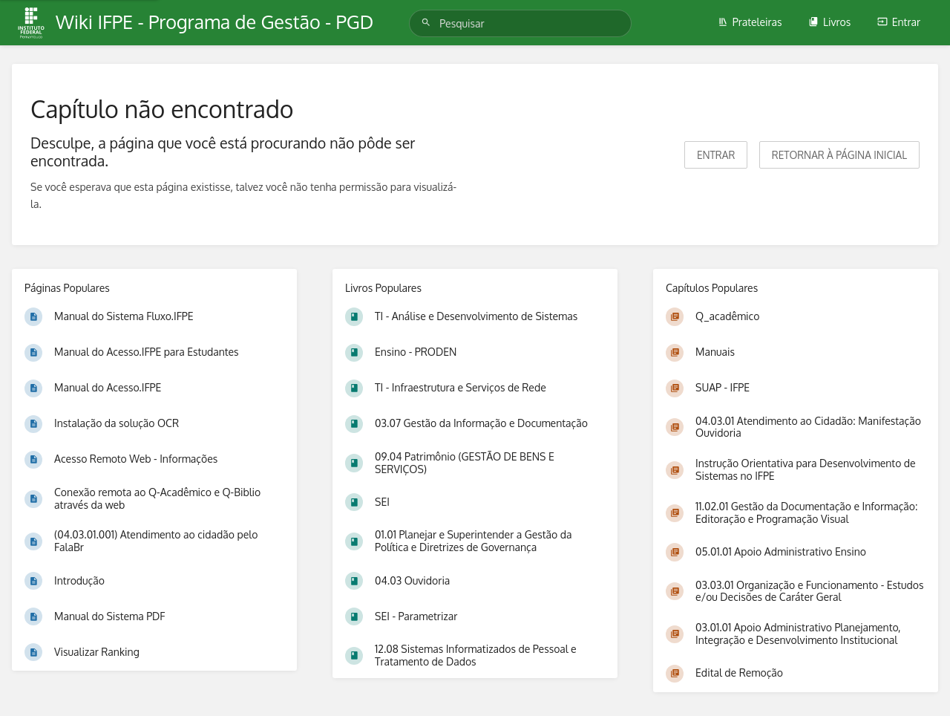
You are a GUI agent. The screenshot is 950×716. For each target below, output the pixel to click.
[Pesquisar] (428, 22)
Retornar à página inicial (839, 155)
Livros (829, 22)
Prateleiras (750, 22)
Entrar (898, 22)
